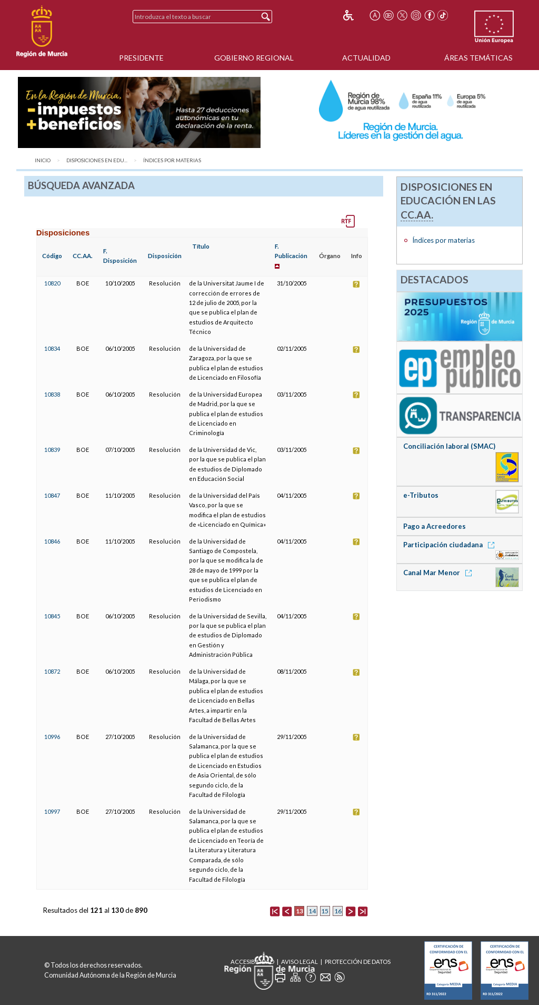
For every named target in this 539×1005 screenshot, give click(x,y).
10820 (52, 283)
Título (200, 246)
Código (52, 255)
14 (312, 911)
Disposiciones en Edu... (96, 160)
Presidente (141, 57)
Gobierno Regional (254, 57)
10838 (52, 394)
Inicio (43, 160)
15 (324, 911)
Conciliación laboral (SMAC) (449, 446)
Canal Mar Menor (439, 572)
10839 (52, 449)
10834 (52, 348)
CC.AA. (83, 255)
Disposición (165, 255)
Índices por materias (172, 160)
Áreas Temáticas (478, 57)
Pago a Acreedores (434, 526)
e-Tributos (420, 495)
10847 (52, 495)
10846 (52, 541)
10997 (52, 811)
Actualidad (366, 57)
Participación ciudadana (450, 544)
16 (338, 911)
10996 (52, 736)
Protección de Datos (358, 961)
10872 (52, 671)
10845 (52, 616)
